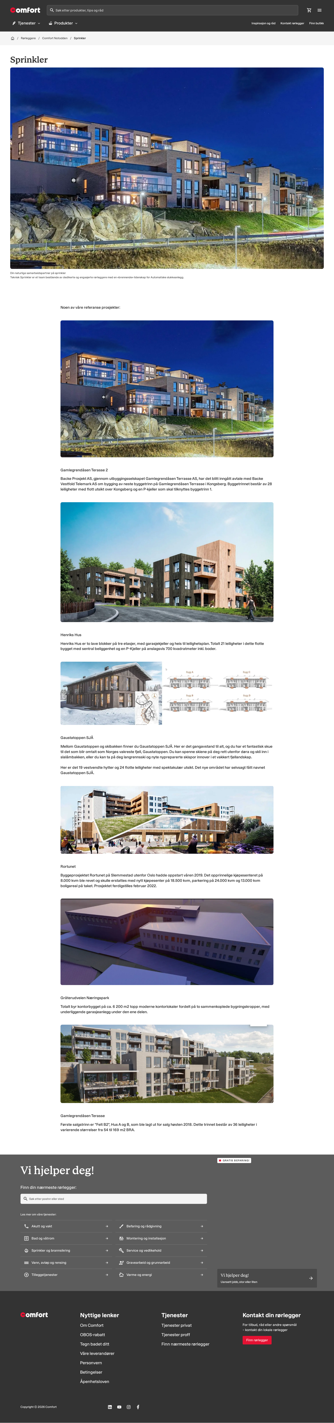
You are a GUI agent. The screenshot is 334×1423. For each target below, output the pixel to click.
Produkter (64, 23)
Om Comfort (92, 1325)
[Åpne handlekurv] (309, 10)
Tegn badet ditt (94, 1344)
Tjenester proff (175, 1335)
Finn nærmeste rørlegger (185, 1344)
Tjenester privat (176, 1325)
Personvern (91, 1363)
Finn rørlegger (257, 1340)
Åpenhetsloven (94, 1381)
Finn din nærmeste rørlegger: (48, 1187)
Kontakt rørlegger (292, 23)
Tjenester (27, 23)
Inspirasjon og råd (263, 23)
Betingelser (91, 1372)
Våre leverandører (97, 1353)
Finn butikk (316, 23)
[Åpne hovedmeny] (319, 10)
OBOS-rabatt (92, 1335)
